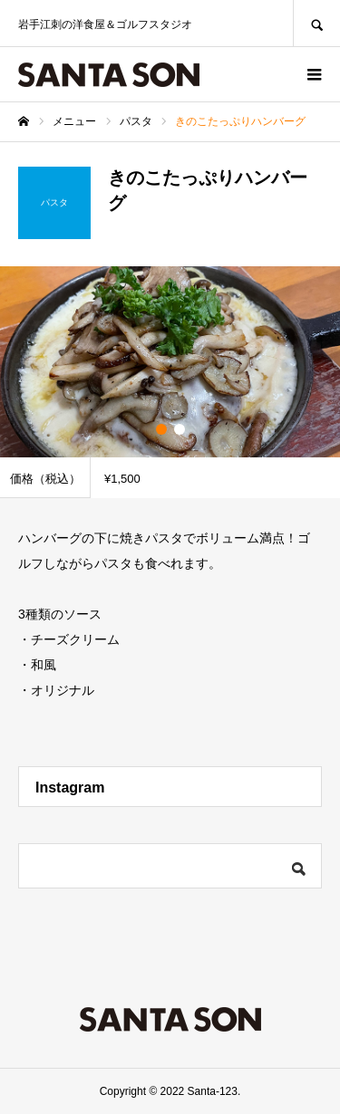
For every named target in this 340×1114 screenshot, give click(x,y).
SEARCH (316, 23)
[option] (170, 361)
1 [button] (161, 429)
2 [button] (179, 429)
